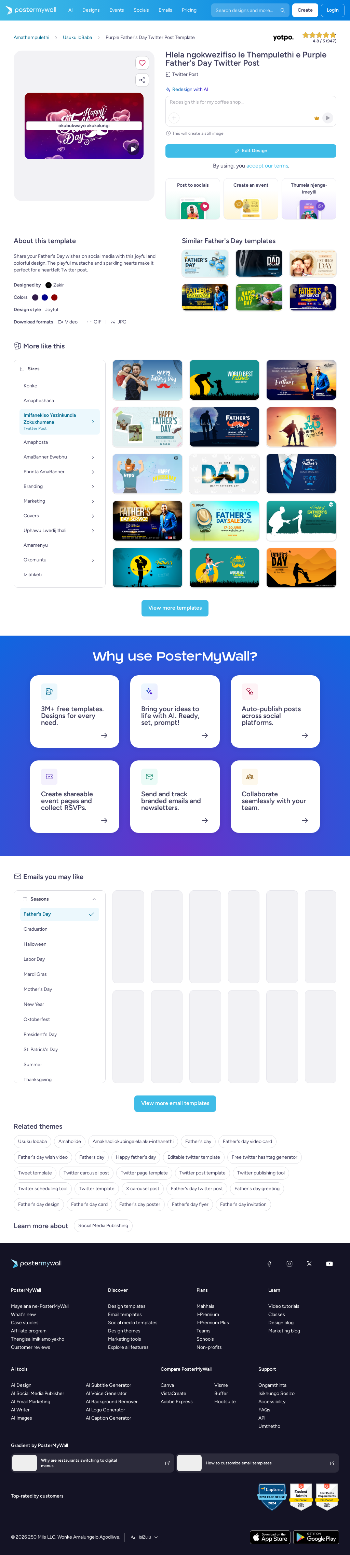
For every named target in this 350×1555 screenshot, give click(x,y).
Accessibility (271, 1402)
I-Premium (208, 1314)
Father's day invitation (243, 1204)
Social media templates (133, 1323)
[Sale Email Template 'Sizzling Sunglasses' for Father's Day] (167, 1036)
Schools (205, 1339)
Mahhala (205, 1306)
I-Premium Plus (213, 1323)
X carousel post (142, 1189)
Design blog (281, 1323)
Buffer (221, 1393)
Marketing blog (284, 1331)
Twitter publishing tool (261, 1173)
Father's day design (38, 1204)
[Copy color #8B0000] (54, 297)
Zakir (58, 285)
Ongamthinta (272, 1385)
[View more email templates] (175, 1103)
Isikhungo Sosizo (276, 1393)
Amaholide (69, 1141)
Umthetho (269, 1426)
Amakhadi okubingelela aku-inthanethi (133, 1141)
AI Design (21, 1385)
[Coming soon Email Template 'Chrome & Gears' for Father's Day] (321, 936)
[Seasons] (94, 899)
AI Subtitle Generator (108, 1385)
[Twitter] (309, 1264)
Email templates (125, 1314)
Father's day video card (247, 1141)
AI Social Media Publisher (37, 1393)
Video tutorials (283, 1306)
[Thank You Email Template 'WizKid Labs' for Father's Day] (244, 1036)
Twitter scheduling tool (42, 1189)
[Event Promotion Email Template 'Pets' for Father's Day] (282, 936)
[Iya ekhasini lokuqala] (28, 10)
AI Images (21, 1418)
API (262, 1418)
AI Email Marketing (30, 1402)
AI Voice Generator (106, 1393)
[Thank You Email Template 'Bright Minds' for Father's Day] (205, 1036)
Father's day (198, 1141)
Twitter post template (202, 1173)
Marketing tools (124, 1339)
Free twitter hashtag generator (264, 1157)
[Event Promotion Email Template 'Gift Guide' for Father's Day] (128, 936)
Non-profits (209, 1347)
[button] (142, 63)
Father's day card (89, 1204)
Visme (221, 1385)
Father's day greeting (257, 1189)
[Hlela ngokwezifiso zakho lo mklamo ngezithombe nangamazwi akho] (84, 126)
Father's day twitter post (197, 1189)
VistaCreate (173, 1393)
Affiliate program (28, 1331)
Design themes (124, 1331)
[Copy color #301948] (35, 297)
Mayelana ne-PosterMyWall (40, 1306)
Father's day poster (139, 1204)
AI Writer (20, 1410)
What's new (23, 1314)
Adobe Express (177, 1402)
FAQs (264, 1410)
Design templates (127, 1306)
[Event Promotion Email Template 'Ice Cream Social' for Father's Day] (282, 1036)
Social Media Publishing (103, 1225)
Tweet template (35, 1173)
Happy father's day (136, 1157)
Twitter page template (144, 1173)
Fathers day (91, 1157)
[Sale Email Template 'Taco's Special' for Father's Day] (167, 936)
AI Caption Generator (108, 1418)
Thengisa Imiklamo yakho (37, 1339)
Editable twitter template (193, 1157)
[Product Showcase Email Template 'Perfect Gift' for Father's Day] (205, 936)
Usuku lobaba (32, 1141)
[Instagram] (289, 1264)
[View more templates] (175, 608)
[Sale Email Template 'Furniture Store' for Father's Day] (128, 1036)
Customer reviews (30, 1347)
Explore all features (128, 1347)
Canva (167, 1385)
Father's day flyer (190, 1204)
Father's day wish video (43, 1157)
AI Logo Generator (105, 1410)
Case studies (25, 1323)
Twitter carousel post (86, 1173)
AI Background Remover (112, 1402)
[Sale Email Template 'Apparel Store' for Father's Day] (244, 936)
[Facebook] (269, 1264)
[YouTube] (329, 1264)
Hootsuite (225, 1402)
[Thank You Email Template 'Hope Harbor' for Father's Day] (321, 1036)
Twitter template (97, 1189)
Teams (204, 1331)
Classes (276, 1314)
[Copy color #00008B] (44, 297)
